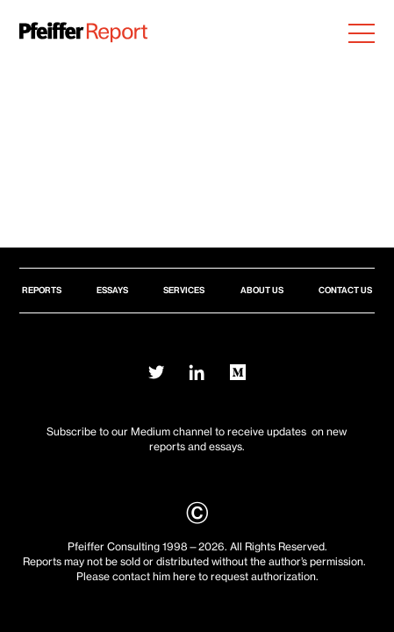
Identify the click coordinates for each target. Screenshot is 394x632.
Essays (112, 290)
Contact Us (345, 290)
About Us (261, 290)
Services (183, 290)
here (184, 576)
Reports (41, 290)
